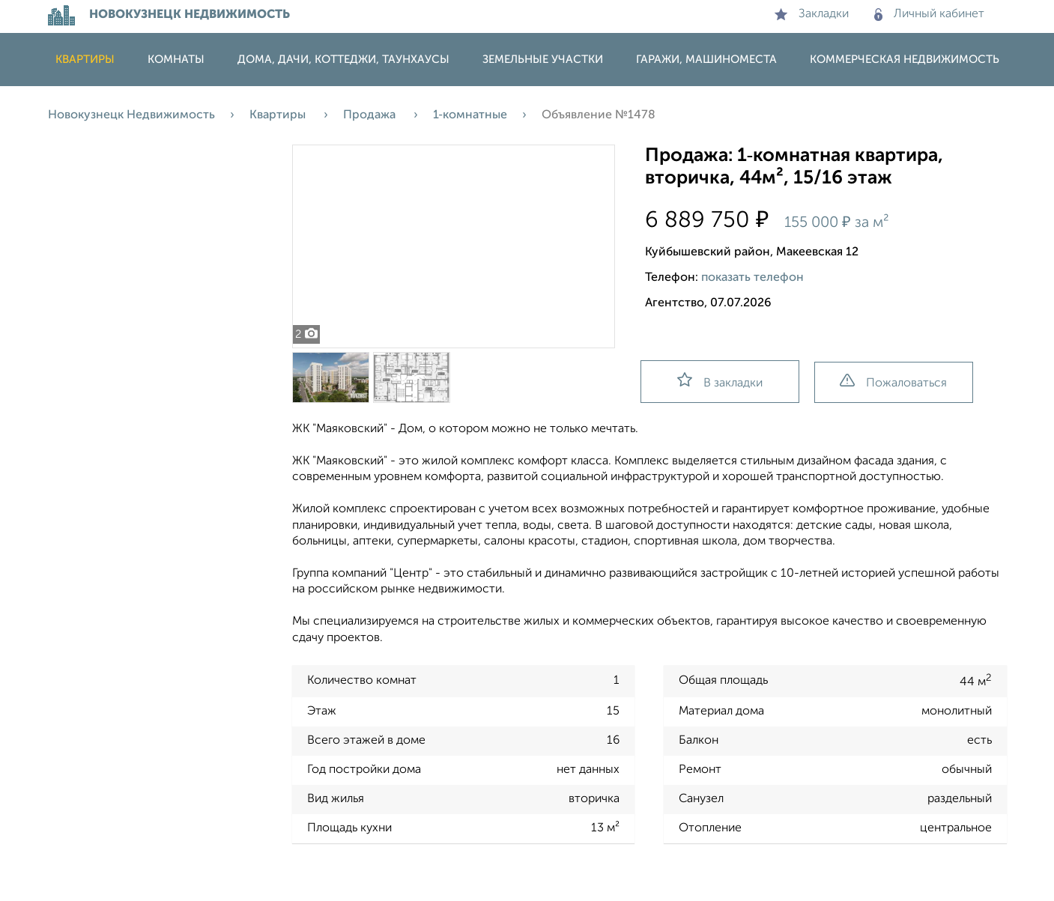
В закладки (720, 380)
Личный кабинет (929, 14)
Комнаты (176, 59)
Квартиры (85, 59)
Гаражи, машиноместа (706, 59)
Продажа (371, 115)
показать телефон (752, 278)
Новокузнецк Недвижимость (131, 115)
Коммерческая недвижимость (904, 59)
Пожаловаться (893, 381)
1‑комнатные (470, 115)
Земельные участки (542, 59)
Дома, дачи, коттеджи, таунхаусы (343, 59)
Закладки (812, 14)
